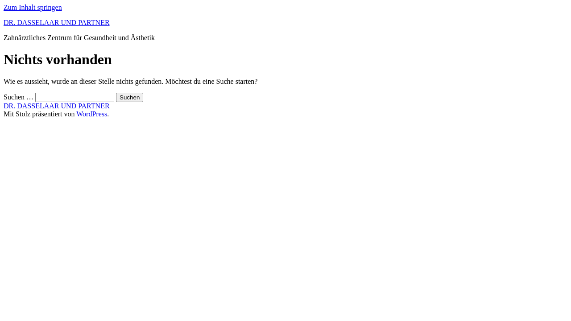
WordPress (91, 114)
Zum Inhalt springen (33, 7)
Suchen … (18, 97)
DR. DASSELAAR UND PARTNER (57, 22)
